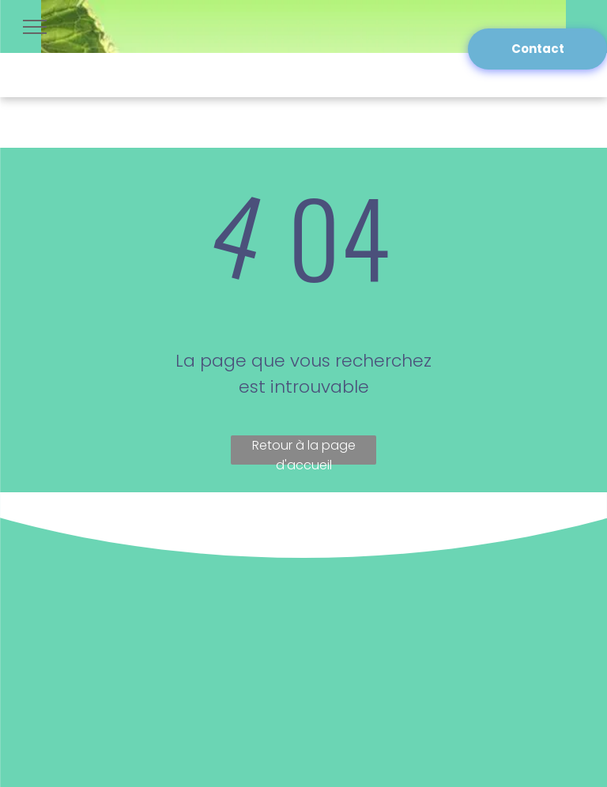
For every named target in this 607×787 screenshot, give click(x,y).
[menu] (34, 26)
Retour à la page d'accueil (304, 450)
